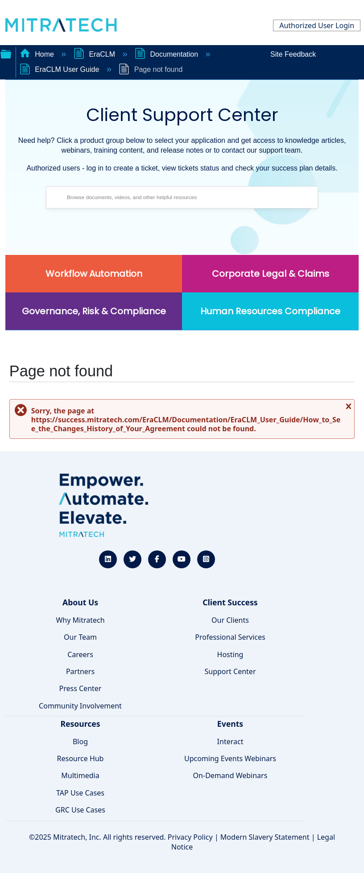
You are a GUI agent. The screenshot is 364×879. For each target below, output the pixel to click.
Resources (80, 723)
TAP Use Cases (80, 793)
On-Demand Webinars (230, 775)
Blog (80, 741)
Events (230, 723)
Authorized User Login (316, 25)
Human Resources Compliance (270, 311)
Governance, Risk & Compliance (94, 311)
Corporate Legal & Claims (270, 273)
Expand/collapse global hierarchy (6, 53)
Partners (80, 671)
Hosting (230, 654)
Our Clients (230, 620)
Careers (80, 654)
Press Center (80, 688)
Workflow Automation (94, 273)
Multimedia (80, 775)
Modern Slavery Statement (265, 837)
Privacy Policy (190, 837)
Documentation (167, 54)
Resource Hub (80, 758)
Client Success (230, 602)
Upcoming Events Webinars (230, 758)
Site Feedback (293, 54)
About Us (80, 602)
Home (38, 54)
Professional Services (230, 637)
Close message (347, 409)
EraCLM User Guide (60, 69)
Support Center (230, 671)
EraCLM (95, 54)
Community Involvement (80, 706)
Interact (230, 741)
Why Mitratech (80, 620)
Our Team (80, 637)
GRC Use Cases (80, 810)
